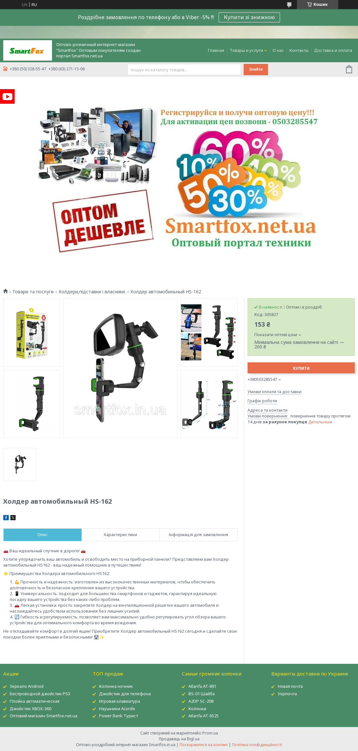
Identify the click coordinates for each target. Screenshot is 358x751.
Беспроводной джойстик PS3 (40, 694)
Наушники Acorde (117, 708)
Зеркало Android (27, 686)
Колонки (197, 708)
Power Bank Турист (118, 716)
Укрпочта (287, 694)
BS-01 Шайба (201, 694)
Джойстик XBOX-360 (30, 708)
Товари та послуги (33, 292)
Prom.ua (210, 733)
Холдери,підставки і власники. (92, 292)
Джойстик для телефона (125, 694)
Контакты (299, 50)
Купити (301, 368)
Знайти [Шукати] (256, 69)
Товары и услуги (246, 50)
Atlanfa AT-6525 (203, 716)
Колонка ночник (116, 686)
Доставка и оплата (333, 50)
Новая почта (290, 686)
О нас (278, 50)
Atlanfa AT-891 (202, 686)
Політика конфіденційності (257, 744)
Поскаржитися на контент (204, 744)
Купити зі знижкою (249, 17)
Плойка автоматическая (34, 701)
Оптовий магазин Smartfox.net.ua (43, 716)
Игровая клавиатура (119, 701)
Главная (216, 50)
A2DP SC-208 (200, 701)
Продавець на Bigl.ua (179, 739)
